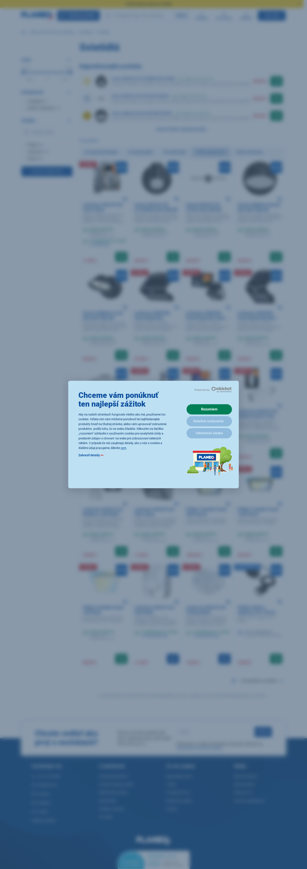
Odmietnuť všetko (209, 433)
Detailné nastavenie (208, 421)
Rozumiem (209, 409)
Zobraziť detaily (90, 455)
